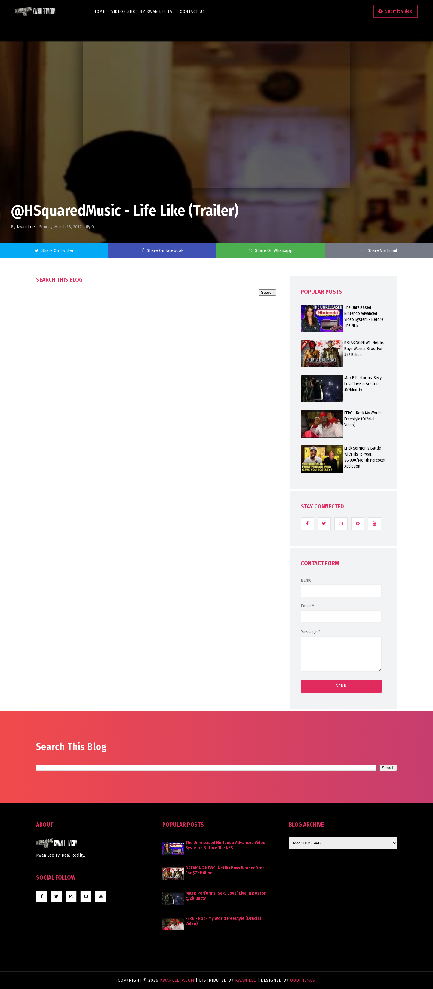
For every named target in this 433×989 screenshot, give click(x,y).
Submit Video (399, 11)
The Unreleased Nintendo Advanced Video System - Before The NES (363, 316)
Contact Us (192, 11)
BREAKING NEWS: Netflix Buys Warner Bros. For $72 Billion (364, 348)
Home (99, 11)
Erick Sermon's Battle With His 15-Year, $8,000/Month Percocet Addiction (364, 457)
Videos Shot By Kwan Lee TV (142, 11)
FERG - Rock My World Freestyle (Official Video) (362, 419)
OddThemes (302, 980)
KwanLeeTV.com (178, 980)
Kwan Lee (26, 226)
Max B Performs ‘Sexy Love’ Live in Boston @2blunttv (363, 383)
